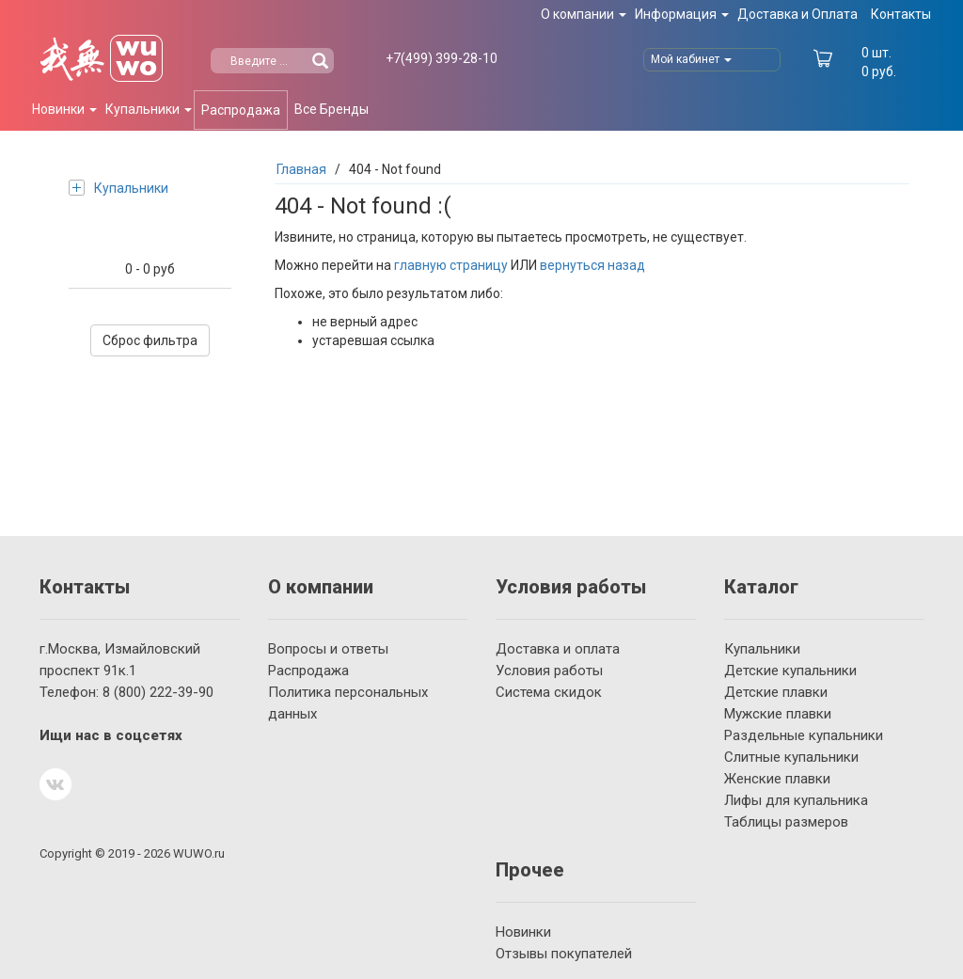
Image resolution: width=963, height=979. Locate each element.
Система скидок (549, 692)
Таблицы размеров (786, 821)
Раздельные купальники (803, 735)
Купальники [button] (148, 109)
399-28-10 (441, 58)
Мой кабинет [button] (691, 59)
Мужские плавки (777, 713)
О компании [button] (583, 14)
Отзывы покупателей (564, 953)
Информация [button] (682, 14)
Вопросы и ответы (328, 648)
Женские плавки (777, 778)
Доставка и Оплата (797, 14)
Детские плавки (776, 692)
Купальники (118, 188)
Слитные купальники (791, 757)
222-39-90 (158, 692)
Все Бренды (331, 109)
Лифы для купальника (796, 800)
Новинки (523, 932)
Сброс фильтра (150, 340)
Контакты (901, 14)
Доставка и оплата (558, 648)
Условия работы (549, 670)
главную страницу (451, 265)
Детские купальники (790, 670)
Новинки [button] (64, 109)
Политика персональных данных (348, 703)
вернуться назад (592, 265)
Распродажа (240, 110)
